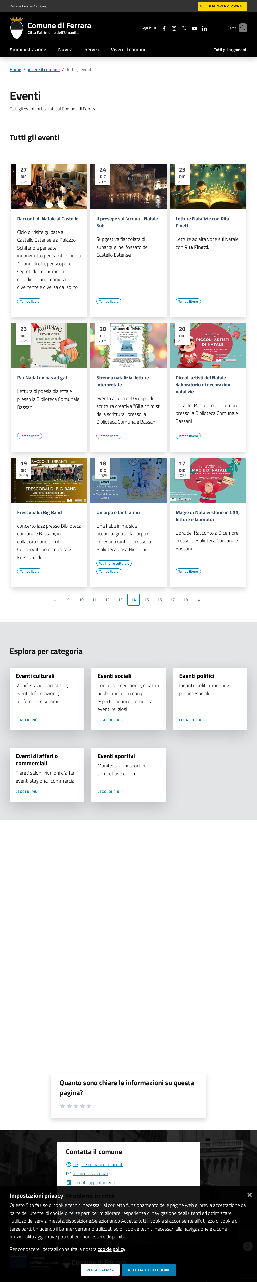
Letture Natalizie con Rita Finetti (202, 222)
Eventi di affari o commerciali (37, 759)
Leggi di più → (29, 719)
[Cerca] (241, 28)
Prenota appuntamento (91, 1182)
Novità (65, 49)
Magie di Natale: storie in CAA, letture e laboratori (208, 516)
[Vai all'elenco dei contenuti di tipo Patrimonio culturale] (114, 563)
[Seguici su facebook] (157, 28)
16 (159, 600)
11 (94, 600)
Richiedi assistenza (87, 1173)
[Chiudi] (249, 1193)
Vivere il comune (128, 49)
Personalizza (100, 1270)
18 (185, 600)
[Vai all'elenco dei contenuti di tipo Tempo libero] (29, 301)
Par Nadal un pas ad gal (42, 377)
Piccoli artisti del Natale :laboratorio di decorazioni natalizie (204, 384)
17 (172, 600)
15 (146, 600)
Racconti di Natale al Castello (48, 218)
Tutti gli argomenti (230, 49)
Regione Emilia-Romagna (28, 6)
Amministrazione (28, 49)
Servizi (92, 49)
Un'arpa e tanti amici (118, 512)
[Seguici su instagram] (167, 28)
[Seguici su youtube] (187, 28)
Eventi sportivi (116, 755)
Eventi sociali (115, 675)
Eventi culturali (36, 675)
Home (15, 69)
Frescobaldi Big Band (39, 512)
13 (120, 600)
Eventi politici (197, 675)
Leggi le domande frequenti (94, 1164)
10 (81, 600)
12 (107, 600)
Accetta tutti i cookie (149, 1270)
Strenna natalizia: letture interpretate (122, 381)
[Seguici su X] (177, 28)
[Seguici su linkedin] (197, 28)
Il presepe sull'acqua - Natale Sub (127, 222)
